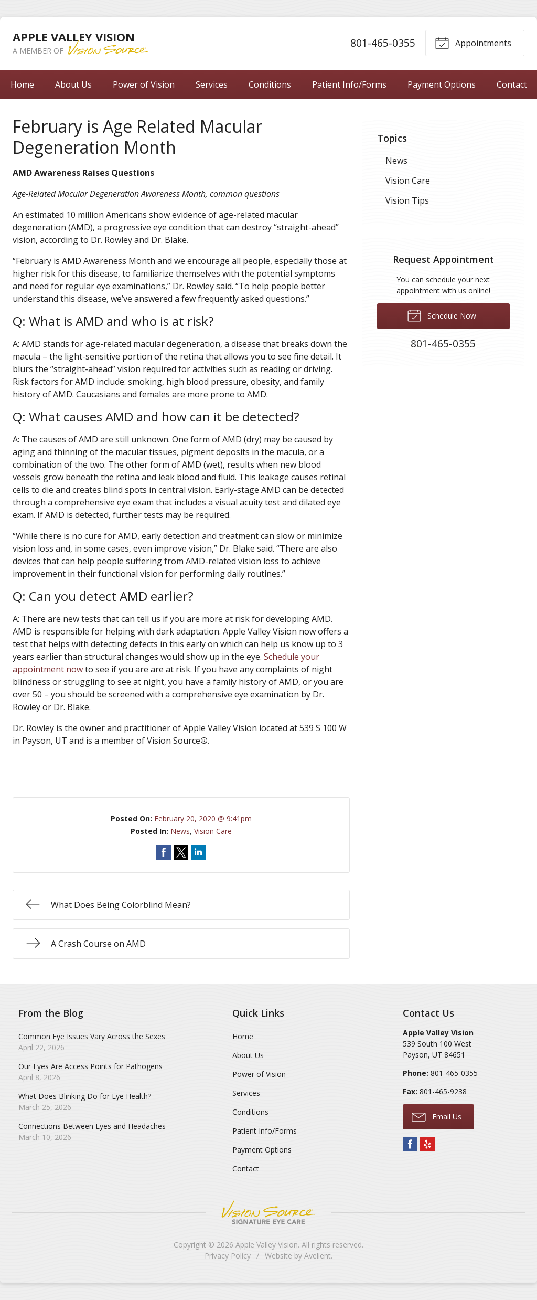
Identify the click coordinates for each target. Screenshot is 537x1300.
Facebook (410, 1144)
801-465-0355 (382, 43)
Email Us (436, 1116)
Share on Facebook (163, 852)
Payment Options (441, 84)
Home (22, 84)
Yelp (427, 1144)
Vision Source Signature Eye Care (268, 1212)
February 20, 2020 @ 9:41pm (203, 818)
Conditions (270, 84)
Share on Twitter (181, 852)
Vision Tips (407, 200)
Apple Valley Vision (266, 1245)
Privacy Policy (228, 1256)
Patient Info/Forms (349, 84)
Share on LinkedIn (198, 852)
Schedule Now (441, 315)
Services (212, 84)
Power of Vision (144, 84)
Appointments (473, 42)
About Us (73, 84)
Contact (512, 84)
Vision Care (213, 831)
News (180, 831)
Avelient (317, 1256)
